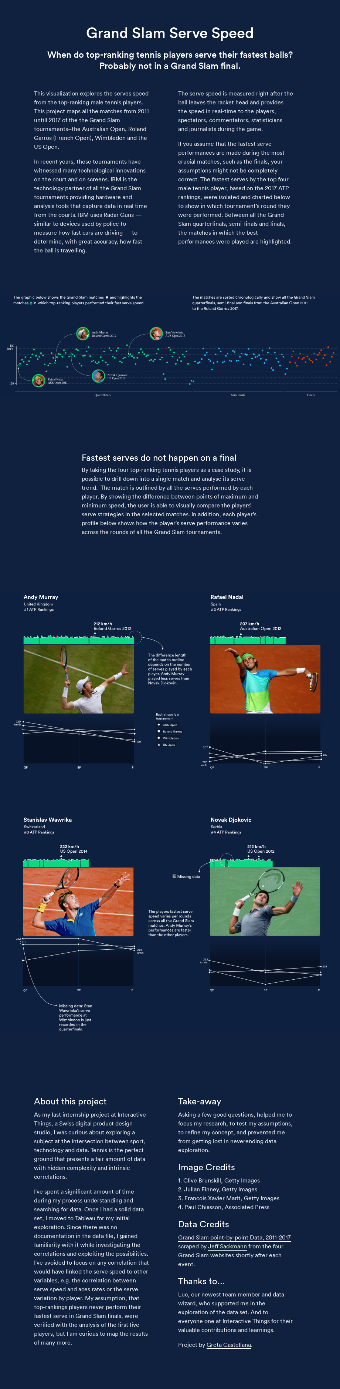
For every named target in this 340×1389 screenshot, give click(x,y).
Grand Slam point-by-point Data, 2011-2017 (234, 1237)
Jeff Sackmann (227, 1246)
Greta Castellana (229, 1344)
